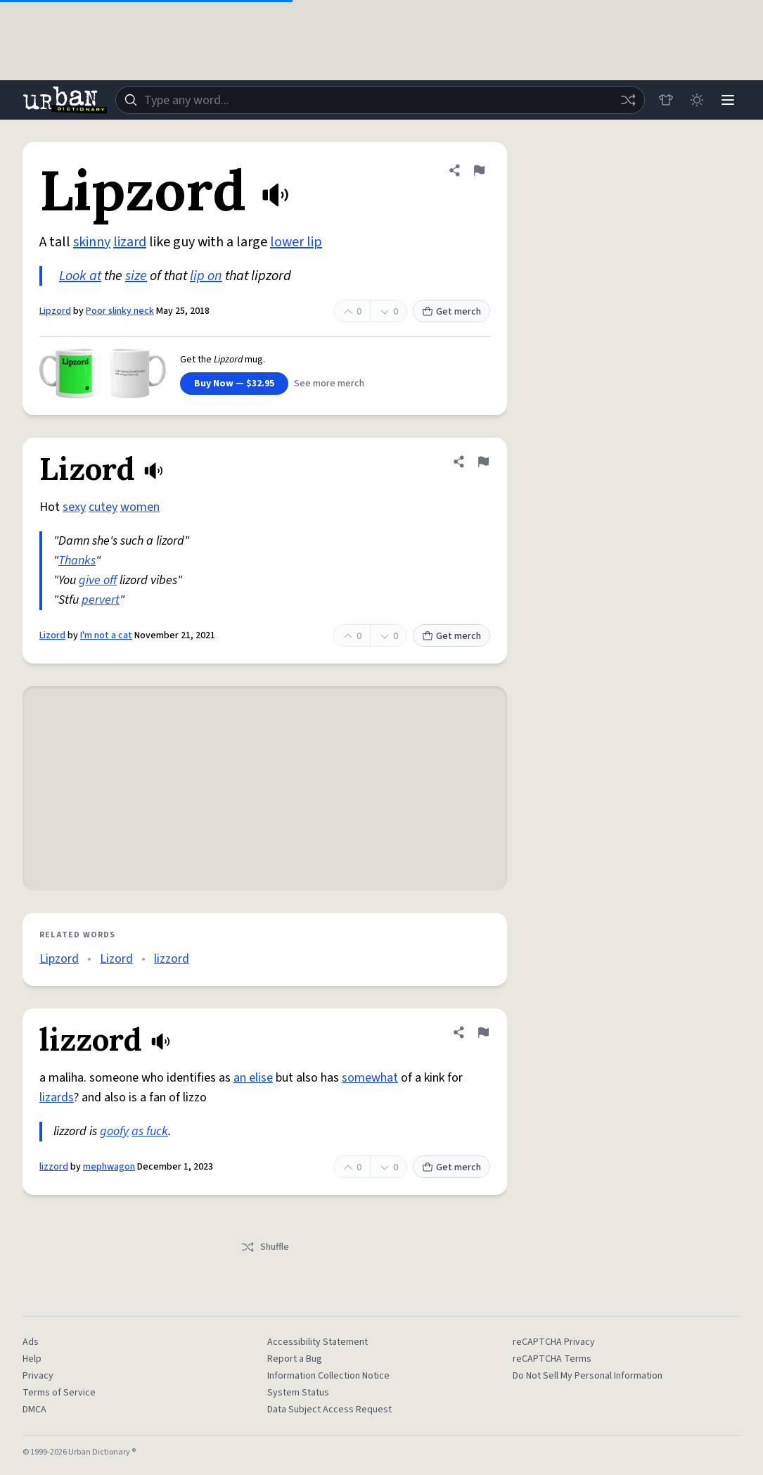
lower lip (296, 242)
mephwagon (109, 1167)
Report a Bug (294, 1359)
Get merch (451, 312)
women (140, 507)
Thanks (77, 560)
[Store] (666, 100)
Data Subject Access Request (329, 1410)
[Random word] (628, 99)
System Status (298, 1393)
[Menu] (727, 100)
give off (98, 580)
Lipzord (55, 311)
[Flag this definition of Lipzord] (479, 170)
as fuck (150, 1131)
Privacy (38, 1376)
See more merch (329, 383)
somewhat (370, 1078)
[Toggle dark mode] (697, 100)
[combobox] (380, 100)
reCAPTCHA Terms (552, 1359)
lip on (206, 276)
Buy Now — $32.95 (234, 383)
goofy (114, 1131)
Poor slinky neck (120, 311)
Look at (80, 276)
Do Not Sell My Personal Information (587, 1376)
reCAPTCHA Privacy (554, 1342)
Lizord (52, 635)
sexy (74, 507)
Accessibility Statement (317, 1342)
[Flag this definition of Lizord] (483, 461)
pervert (101, 600)
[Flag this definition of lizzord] (483, 1032)
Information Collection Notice (328, 1376)
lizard (129, 242)
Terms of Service (59, 1393)
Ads (31, 1342)
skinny (91, 242)
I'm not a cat (106, 635)
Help (32, 1359)
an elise (253, 1078)
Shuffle (265, 1247)
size (136, 276)
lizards (56, 1097)
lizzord (171, 959)
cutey (103, 507)
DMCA (34, 1410)
